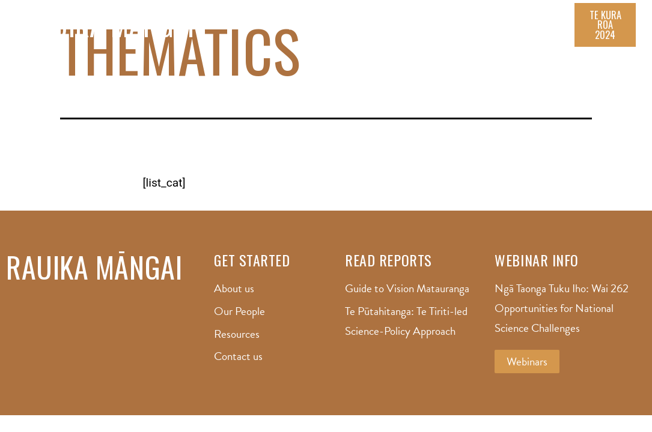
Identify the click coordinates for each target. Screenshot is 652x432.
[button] (605, 31)
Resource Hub (435, 31)
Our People (366, 31)
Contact (549, 31)
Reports (499, 31)
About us (306, 31)
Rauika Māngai (108, 31)
